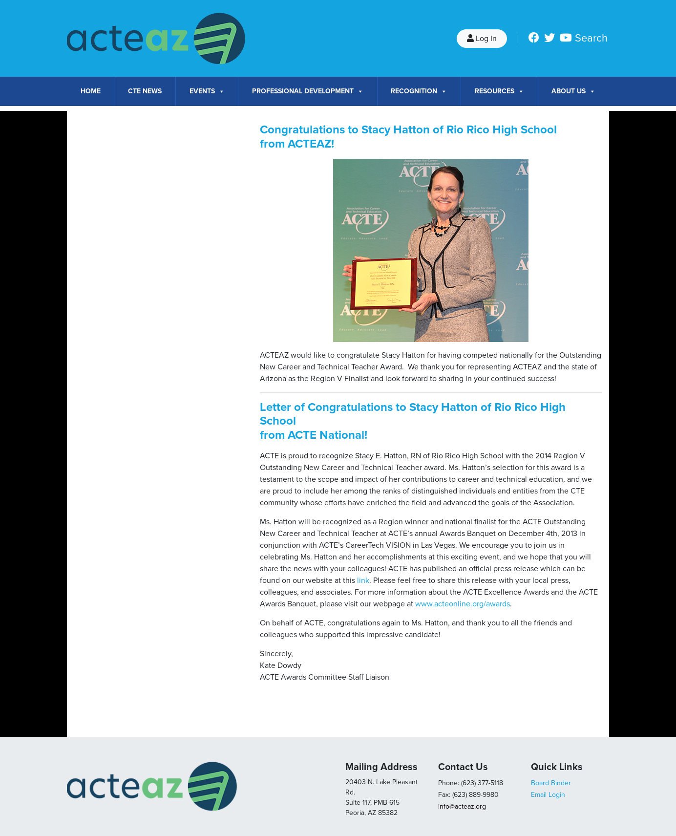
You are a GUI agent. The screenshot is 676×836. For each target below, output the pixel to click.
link (363, 580)
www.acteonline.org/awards (462, 604)
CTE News (145, 91)
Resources (499, 91)
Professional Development (307, 91)
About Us (573, 91)
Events (207, 91)
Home (91, 91)
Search (591, 38)
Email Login (548, 795)
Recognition (419, 91)
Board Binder (551, 783)
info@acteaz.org (462, 806)
